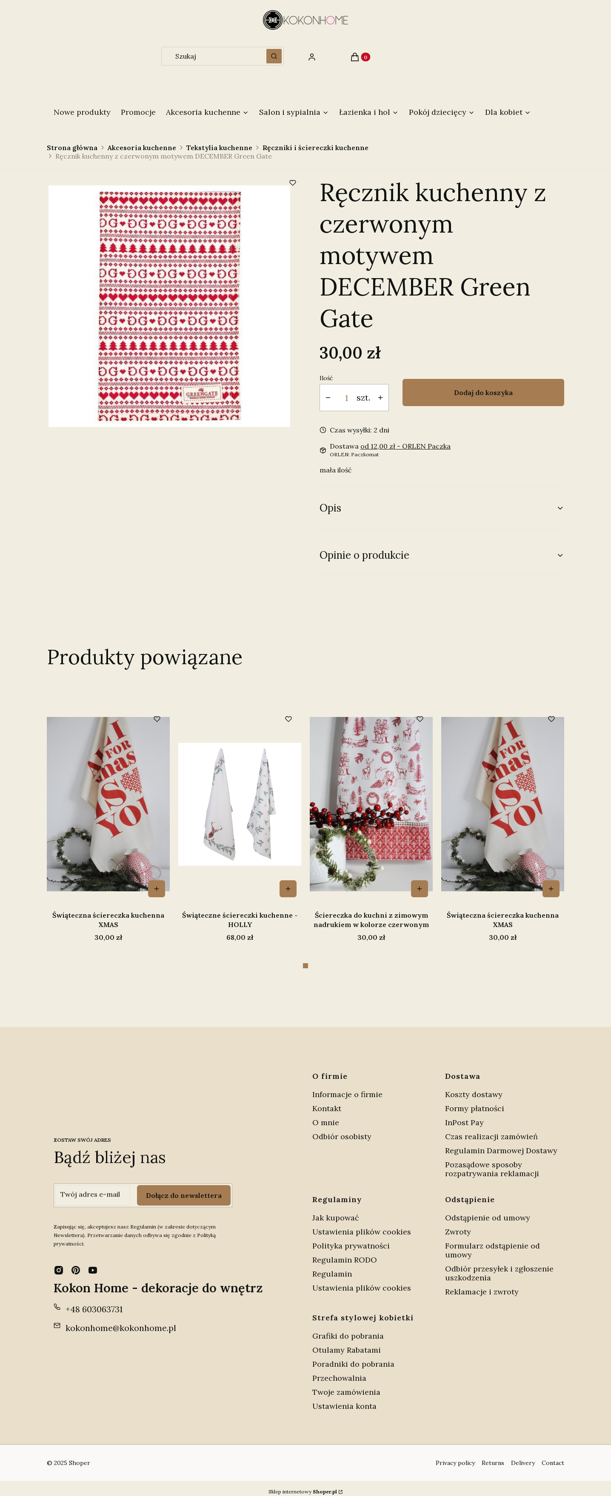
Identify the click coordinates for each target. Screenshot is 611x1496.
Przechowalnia (339, 1371)
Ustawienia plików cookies (362, 1225)
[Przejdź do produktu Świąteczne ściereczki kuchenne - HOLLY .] (371, 804)
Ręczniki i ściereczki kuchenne (315, 147)
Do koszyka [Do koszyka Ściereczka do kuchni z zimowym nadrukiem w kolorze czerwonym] (156, 888)
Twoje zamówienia (346, 1385)
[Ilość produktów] (346, 398)
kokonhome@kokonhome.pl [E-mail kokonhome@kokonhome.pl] (121, 1321)
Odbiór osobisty (341, 1130)
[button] (274, 56)
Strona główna (72, 147)
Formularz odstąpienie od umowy (492, 1243)
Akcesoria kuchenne (142, 147)
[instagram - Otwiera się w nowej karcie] (59, 1263)
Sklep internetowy (302, 1485)
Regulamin (332, 1267)
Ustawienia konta (344, 1399)
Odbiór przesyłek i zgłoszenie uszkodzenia (499, 1266)
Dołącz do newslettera (184, 1188)
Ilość (326, 378)
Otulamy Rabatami (346, 1343)
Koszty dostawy (474, 1087)
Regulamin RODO (344, 1253)
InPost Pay (464, 1116)
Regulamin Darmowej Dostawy (501, 1144)
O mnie (325, 1116)
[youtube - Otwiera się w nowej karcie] (93, 1263)
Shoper (79, 1456)
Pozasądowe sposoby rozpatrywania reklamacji (492, 1162)
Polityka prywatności (351, 1239)
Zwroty (458, 1225)
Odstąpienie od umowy (487, 1211)
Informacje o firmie (347, 1087)
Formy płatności (474, 1101)
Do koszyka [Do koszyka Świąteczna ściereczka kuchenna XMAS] (288, 888)
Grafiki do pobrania (348, 1329)
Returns (493, 1456)
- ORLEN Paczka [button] (405, 446)
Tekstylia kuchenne (219, 147)
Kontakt (326, 1101)
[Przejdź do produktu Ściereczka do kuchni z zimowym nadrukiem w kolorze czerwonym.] (108, 804)
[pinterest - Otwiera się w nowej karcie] (76, 1263)
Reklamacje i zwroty (482, 1285)
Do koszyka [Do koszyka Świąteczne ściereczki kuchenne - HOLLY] (419, 888)
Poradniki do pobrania (353, 1357)
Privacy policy (455, 1456)
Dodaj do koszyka (483, 392)
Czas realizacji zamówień (491, 1130)
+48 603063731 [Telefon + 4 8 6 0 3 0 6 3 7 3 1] (94, 1302)
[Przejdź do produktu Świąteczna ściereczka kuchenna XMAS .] (239, 804)
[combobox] (211, 56)
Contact (553, 1456)
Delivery (523, 1456)
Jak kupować (335, 1211)
